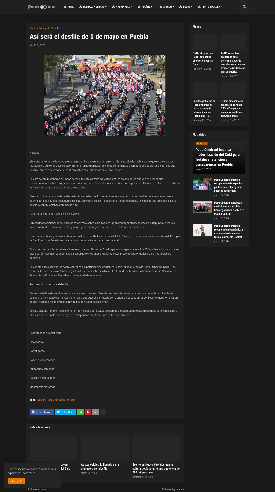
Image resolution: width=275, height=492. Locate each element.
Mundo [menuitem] (166, 6)
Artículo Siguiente (172, 489)
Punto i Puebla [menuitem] (209, 6)
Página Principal (39, 28)
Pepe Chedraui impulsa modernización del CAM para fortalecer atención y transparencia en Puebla (218, 157)
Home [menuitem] (68, 6)
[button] (244, 7)
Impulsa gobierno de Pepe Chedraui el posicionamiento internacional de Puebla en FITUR (204, 108)
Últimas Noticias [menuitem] (91, 6)
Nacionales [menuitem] (121, 6)
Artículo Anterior (37, 489)
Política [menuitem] (145, 6)
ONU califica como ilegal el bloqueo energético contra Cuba (203, 59)
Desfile (55, 28)
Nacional (60, 400)
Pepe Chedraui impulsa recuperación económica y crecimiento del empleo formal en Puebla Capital (228, 231)
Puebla (71, 400)
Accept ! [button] (16, 481)
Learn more (28, 473)
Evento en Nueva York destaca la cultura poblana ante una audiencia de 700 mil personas (156, 468)
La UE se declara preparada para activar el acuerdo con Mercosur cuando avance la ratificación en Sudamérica (233, 63)
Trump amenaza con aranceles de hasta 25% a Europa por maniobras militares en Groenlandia (232, 108)
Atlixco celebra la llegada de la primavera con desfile (100, 466)
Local (50, 400)
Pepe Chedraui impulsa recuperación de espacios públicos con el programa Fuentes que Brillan (228, 185)
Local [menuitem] (184, 6)
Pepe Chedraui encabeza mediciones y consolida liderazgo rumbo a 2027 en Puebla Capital (229, 208)
